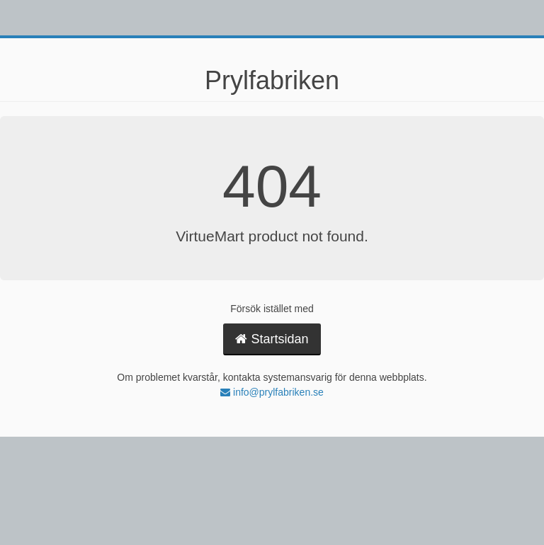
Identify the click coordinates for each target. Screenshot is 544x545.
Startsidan (271, 339)
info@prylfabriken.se (272, 392)
